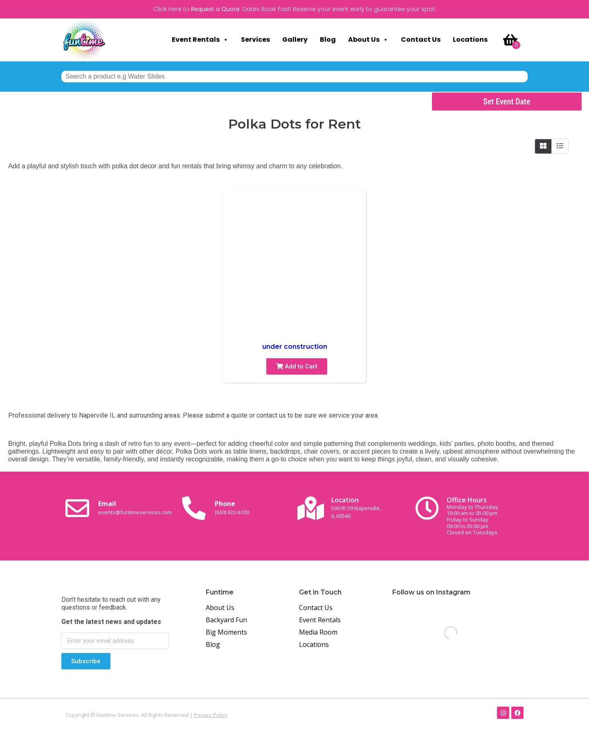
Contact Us (421, 39)
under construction (294, 346)
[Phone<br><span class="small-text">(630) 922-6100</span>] (194, 508)
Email (135, 507)
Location (356, 507)
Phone (232, 507)
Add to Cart (296, 366)
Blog (328, 39)
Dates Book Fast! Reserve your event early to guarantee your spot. (339, 9)
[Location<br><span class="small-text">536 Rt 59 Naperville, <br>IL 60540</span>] (310, 508)
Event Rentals (200, 40)
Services (255, 39)
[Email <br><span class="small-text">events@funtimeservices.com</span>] (77, 508)
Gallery (295, 39)
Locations (470, 39)
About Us (368, 40)
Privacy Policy (210, 714)
